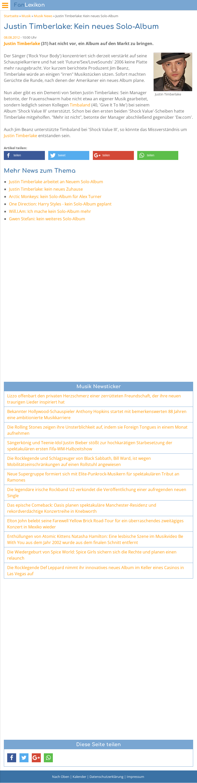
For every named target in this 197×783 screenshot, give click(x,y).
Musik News (43, 16)
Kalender (79, 776)
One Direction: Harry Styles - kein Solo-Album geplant (60, 204)
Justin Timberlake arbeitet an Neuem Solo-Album (56, 181)
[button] (24, 155)
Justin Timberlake (22, 43)
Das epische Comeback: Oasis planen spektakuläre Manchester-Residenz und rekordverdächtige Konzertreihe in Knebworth (81, 508)
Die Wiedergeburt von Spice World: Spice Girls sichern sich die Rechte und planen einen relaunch (91, 555)
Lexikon (29, 5)
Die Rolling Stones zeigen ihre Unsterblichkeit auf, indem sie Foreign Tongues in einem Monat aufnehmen (97, 430)
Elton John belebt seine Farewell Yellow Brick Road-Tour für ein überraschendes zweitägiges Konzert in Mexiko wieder (95, 524)
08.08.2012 (12, 37)
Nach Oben (60, 776)
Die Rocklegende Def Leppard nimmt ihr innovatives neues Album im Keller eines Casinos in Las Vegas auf (95, 571)
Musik (26, 16)
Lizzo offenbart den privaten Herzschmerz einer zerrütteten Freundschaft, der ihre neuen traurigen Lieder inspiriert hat (94, 399)
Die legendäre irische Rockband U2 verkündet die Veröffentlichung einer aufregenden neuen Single (96, 492)
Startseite (11, 16)
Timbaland (80, 105)
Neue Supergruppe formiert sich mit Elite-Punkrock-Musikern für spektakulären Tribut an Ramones (93, 477)
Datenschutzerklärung (106, 776)
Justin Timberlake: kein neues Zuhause (46, 189)
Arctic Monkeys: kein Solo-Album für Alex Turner (55, 196)
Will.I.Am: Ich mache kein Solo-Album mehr (50, 211)
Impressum (135, 776)
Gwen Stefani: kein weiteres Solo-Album (47, 219)
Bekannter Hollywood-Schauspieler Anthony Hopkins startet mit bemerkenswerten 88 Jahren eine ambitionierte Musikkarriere (96, 414)
